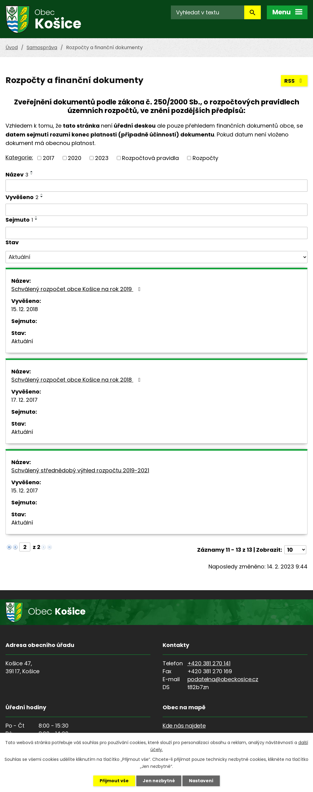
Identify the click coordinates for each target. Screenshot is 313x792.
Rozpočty (205, 158)
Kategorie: (19, 157)
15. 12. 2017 (24, 490)
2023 (102, 158)
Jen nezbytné (159, 781)
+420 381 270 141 (208, 663)
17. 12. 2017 (24, 400)
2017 (48, 158)
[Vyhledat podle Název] (156, 186)
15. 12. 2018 (24, 309)
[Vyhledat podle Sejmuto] (156, 233)
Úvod (12, 47)
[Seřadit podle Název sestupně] (31, 174)
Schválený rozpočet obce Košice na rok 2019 (77, 289)
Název (17, 174)
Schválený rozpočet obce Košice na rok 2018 (77, 379)
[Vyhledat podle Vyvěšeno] (156, 210)
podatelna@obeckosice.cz (222, 679)
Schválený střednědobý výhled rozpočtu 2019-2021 (80, 470)
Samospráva (42, 47)
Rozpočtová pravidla (150, 158)
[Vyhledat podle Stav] (156, 257)
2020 (74, 158)
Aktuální (22, 341)
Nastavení (201, 781)
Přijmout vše (114, 781)
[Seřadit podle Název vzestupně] (31, 171)
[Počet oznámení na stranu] (295, 549)
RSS (294, 81)
